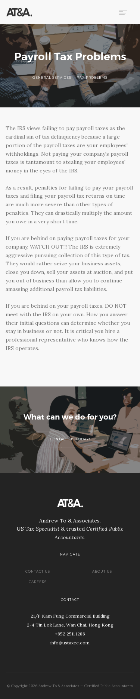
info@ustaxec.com (70, 642)
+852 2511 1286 (70, 634)
